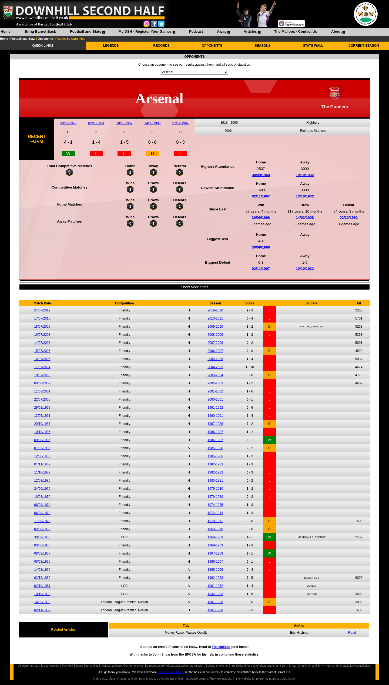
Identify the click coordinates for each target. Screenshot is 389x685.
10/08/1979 (42, 497)
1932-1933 (215, 594)
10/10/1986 (42, 432)
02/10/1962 (42, 578)
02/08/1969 (42, 529)
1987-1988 (215, 424)
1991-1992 (215, 407)
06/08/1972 (42, 513)
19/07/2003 (42, 375)
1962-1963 (215, 578)
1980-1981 (215, 480)
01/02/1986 (42, 448)
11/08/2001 (42, 391)
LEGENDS (111, 46)
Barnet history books (170, 672)
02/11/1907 (180, 123)
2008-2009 (215, 335)
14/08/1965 (42, 570)
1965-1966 (215, 570)
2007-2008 (215, 343)
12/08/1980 (42, 480)
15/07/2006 (42, 351)
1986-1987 (215, 432)
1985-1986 (215, 448)
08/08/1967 (42, 553)
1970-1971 (215, 521)
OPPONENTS (212, 46)
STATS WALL (313, 46)
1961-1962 (215, 586)
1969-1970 (215, 529)
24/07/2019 (42, 310)
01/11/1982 (42, 464)
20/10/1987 (42, 424)
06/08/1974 (42, 505)
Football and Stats (85, 31)
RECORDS (161, 46)
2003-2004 (215, 375)
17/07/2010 (42, 318)
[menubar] (172, 32)
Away (221, 31)
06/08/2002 (42, 383)
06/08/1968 (42, 545)
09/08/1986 (42, 440)
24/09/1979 (42, 489)
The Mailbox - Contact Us (295, 31)
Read (352, 632)
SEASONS (263, 46)
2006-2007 (215, 351)
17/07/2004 (42, 367)
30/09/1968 (68, 123)
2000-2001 (215, 399)
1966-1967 (215, 561)
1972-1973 (215, 513)
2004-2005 (215, 367)
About (336, 31)
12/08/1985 (42, 456)
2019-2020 (215, 310)
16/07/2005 (42, 359)
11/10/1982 (42, 472)
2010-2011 (215, 318)
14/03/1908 (152, 123)
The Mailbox (221, 647)
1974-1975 (215, 505)
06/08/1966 (42, 561)
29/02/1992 (42, 407)
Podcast (196, 31)
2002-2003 (215, 383)
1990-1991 (215, 416)
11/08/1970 (42, 521)
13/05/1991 (42, 416)
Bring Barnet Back (40, 31)
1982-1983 (215, 464)
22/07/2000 (42, 399)
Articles (250, 31)
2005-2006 (215, 359)
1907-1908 (215, 602)
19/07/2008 (42, 335)
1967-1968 (215, 553)
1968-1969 (215, 537)
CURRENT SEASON (363, 46)
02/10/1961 (96, 123)
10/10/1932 (124, 123)
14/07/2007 (42, 343)
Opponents (45, 38)
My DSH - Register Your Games (145, 31)
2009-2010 (215, 326)
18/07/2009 (42, 326)
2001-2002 (215, 391)
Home (6, 31)
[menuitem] (5, 32)
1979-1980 (215, 489)
